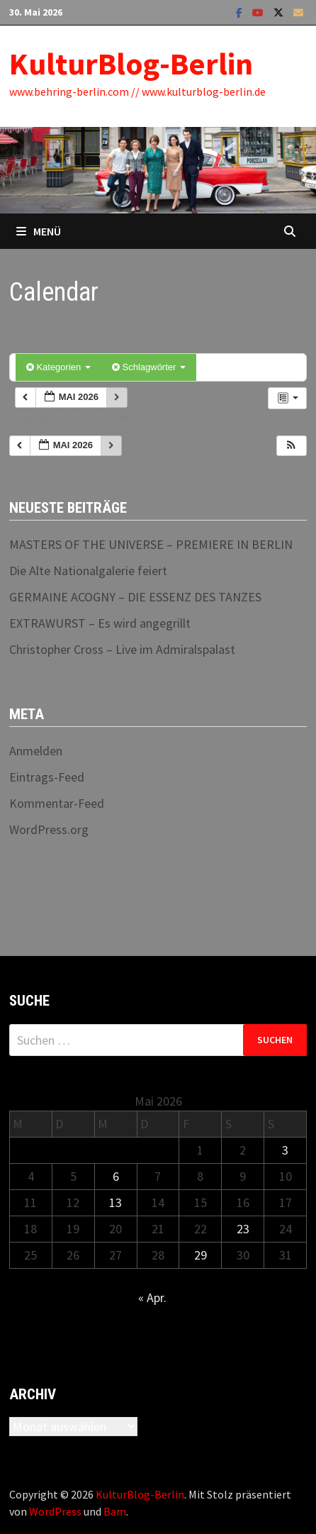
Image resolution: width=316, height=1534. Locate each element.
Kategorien (58, 367)
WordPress (55, 1511)
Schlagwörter (149, 367)
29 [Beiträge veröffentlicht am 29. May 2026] (200, 1255)
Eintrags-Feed (46, 777)
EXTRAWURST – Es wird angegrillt (100, 623)
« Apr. (152, 1297)
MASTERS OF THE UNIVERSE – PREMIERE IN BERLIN (151, 544)
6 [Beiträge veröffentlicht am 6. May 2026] (116, 1176)
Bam (114, 1511)
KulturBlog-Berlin (131, 63)
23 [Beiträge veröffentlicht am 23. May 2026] (243, 1229)
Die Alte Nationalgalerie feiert (88, 570)
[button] (291, 445)
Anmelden (35, 751)
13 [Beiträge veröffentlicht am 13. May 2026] (115, 1202)
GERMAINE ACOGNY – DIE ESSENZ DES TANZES (135, 597)
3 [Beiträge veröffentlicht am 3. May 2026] (285, 1150)
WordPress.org (49, 829)
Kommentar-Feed (56, 803)
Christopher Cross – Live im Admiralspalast (122, 649)
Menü (38, 231)
